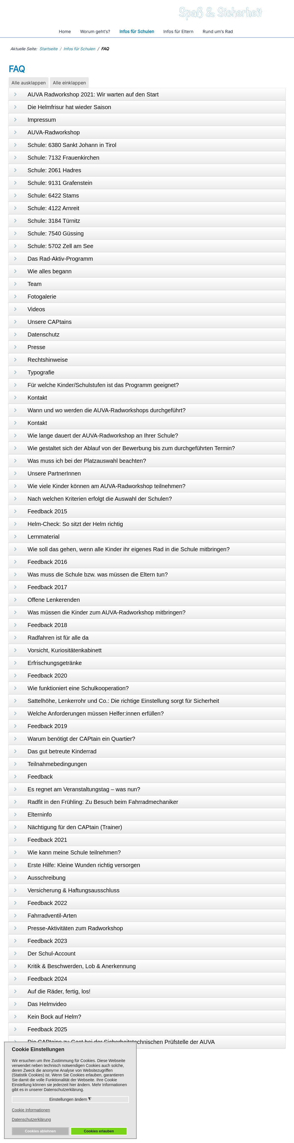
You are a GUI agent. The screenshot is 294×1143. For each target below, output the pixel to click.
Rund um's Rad (218, 31)
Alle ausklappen (28, 83)
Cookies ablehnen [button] (40, 1131)
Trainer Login (243, 1104)
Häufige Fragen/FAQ (130, 1088)
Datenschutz (150, 1128)
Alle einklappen (69, 83)
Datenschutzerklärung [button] (31, 1119)
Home (65, 31)
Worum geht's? (95, 31)
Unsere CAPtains (187, 1088)
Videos (176, 1104)
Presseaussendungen (191, 1096)
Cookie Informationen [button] (31, 1110)
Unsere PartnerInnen (251, 1096)
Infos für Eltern (178, 31)
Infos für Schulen (136, 31)
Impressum (180, 1128)
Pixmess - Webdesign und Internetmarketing (218, 1140)
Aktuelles (178, 1111)
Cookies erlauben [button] (99, 1131)
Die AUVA (239, 1088)
